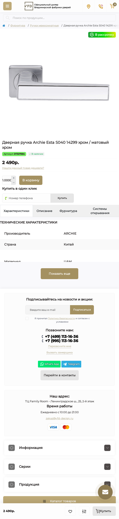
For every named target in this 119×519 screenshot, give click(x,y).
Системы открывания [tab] (100, 211)
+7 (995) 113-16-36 (61, 341)
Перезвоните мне (59, 346)
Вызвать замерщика (59, 352)
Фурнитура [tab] (68, 211)
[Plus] (13, 178)
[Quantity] (6, 180)
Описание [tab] (44, 211)
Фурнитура (17, 25)
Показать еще (59, 274)
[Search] (7, 17)
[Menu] (7, 6)
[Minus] (13, 182)
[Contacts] (101, 6)
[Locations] (88, 6)
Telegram (71, 364)
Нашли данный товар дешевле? (23, 168)
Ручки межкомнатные (44, 25)
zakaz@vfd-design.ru (59, 418)
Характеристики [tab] (16, 211)
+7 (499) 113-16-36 (61, 337)
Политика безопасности (61, 318)
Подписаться (82, 309)
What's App (49, 364)
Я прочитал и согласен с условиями (60, 320)
